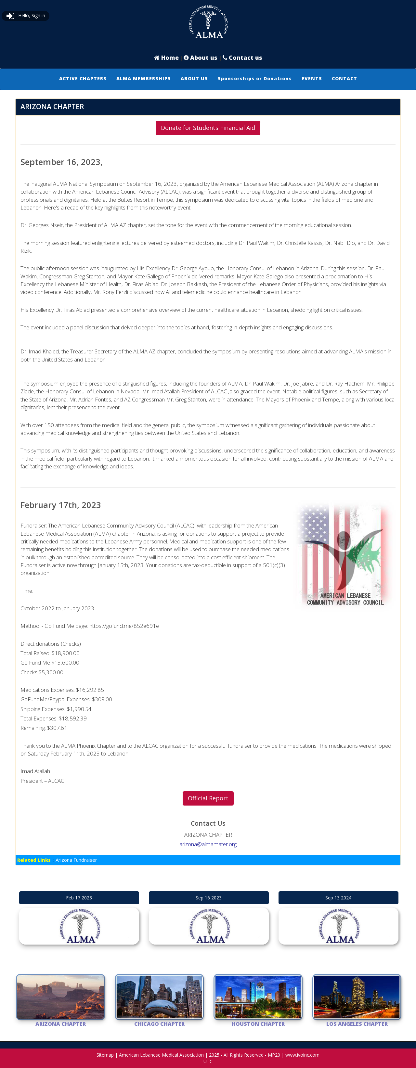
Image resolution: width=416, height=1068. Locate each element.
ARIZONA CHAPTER (60, 1023)
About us (201, 57)
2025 (214, 1055)
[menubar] (208, 78)
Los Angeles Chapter (357, 1023)
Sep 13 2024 (338, 898)
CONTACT (344, 78)
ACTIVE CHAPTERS (83, 78)
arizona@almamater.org (208, 844)
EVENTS (312, 78)
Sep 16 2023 (209, 898)
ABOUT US (194, 78)
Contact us (242, 57)
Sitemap (105, 1055)
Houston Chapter (258, 1023)
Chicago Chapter (159, 1023)
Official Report (208, 798)
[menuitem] (82, 78)
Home (166, 57)
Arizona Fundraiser (76, 860)
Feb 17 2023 (79, 898)
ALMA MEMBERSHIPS (143, 78)
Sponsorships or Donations (255, 78)
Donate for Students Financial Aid (208, 128)
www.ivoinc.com (302, 1055)
